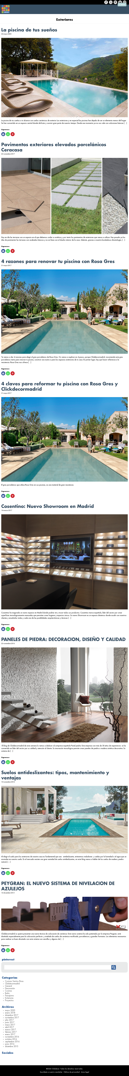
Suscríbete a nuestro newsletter (51, 1072)
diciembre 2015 (11, 1046)
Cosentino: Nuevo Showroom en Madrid (47, 506)
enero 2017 (10, 1034)
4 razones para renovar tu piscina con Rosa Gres (58, 261)
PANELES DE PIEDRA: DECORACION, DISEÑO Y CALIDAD (63, 639)
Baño (7, 993)
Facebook (106, 2)
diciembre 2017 (11, 1015)
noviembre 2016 (12, 1037)
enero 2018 (10, 1013)
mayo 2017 (10, 1025)
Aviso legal (85, 1072)
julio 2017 (9, 1020)
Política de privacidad (72, 1072)
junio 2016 (9, 1044)
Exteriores (9, 998)
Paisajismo (9, 996)
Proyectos (9, 1000)
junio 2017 (9, 1022)
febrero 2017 (11, 1032)
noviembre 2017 (12, 1018)
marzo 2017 (10, 1030)
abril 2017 (9, 1027)
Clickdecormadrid (12, 984)
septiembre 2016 (12, 1042)
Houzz (111, 2)
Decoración (10, 988)
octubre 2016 (11, 1039)
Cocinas (8, 991)
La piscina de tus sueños (29, 30)
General (8, 986)
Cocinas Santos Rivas (14, 981)
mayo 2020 (10, 1010)
